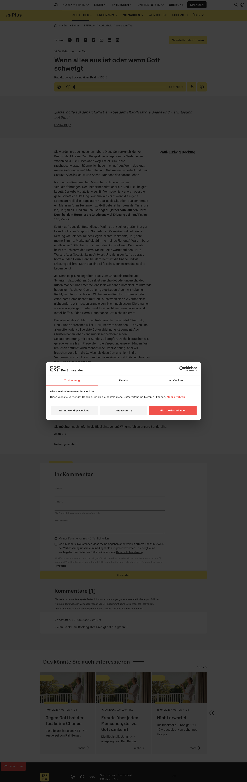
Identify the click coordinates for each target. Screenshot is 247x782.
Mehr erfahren (176, 396)
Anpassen (123, 410)
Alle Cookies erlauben (172, 410)
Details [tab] (123, 380)
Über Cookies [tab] (175, 380)
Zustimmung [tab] (72, 380)
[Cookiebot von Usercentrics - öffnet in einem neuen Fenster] (182, 368)
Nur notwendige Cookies (74, 410)
